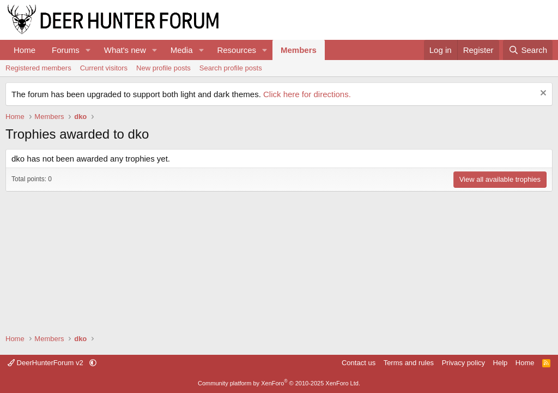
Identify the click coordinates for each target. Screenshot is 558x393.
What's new (125, 50)
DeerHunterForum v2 (46, 363)
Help (500, 363)
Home (24, 50)
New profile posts (163, 68)
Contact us (358, 363)
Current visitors (104, 68)
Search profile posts (230, 68)
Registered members (38, 68)
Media (182, 50)
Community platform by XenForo (279, 383)
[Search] (528, 50)
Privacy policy (463, 363)
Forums (66, 50)
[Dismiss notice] (542, 94)
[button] (88, 50)
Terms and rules (409, 363)
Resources (236, 50)
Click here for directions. (307, 94)
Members (299, 50)
